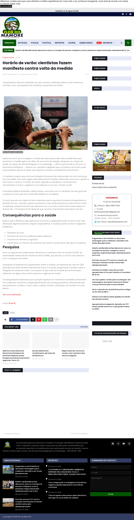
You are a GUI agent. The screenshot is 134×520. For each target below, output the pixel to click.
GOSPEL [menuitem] (72, 43)
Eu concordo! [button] (6, 6)
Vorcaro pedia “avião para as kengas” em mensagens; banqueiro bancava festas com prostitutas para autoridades (111, 282)
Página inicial (8, 57)
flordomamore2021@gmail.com (107, 212)
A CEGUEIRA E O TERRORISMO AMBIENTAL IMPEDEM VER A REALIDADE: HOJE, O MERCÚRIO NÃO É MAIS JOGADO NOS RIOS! (67, 471)
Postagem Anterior (12, 433)
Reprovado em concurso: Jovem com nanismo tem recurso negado (73, 353)
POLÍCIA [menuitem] (34, 43)
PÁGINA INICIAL (98, 183)
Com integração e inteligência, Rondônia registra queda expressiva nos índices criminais (67, 484)
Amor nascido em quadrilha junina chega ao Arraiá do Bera (111, 290)
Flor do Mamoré (24, 516)
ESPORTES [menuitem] (59, 43)
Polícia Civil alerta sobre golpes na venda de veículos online (111, 298)
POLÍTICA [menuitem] (46, 43)
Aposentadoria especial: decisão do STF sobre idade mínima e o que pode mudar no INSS (111, 306)
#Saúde (17, 294)
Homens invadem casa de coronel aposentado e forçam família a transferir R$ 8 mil (111, 272)
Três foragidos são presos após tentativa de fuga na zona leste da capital (67, 496)
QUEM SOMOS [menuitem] (86, 43)
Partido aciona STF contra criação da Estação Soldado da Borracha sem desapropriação (109, 262)
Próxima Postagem (79, 433)
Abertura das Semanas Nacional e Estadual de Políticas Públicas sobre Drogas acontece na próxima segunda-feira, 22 (16, 356)
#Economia (8, 294)
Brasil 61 (12, 303)
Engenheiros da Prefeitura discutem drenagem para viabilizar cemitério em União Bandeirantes (110, 240)
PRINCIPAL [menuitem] (9, 43)
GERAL (18, 57)
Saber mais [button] (15, 3)
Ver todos (84, 327)
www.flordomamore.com (117, 222)
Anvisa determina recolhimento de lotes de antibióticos (43, 353)
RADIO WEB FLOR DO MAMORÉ (104, 187)
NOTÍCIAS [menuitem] (22, 43)
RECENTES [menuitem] (107, 43)
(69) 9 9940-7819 (113, 206)
